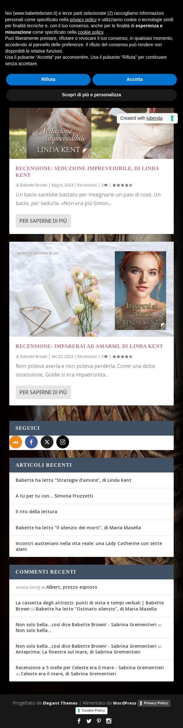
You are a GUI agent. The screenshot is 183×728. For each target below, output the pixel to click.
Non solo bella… (34, 630)
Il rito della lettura (36, 511)
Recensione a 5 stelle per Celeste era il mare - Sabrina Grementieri (90, 667)
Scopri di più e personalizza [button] (91, 94)
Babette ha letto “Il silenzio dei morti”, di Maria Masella (78, 527)
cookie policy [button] (90, 32)
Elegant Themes (60, 703)
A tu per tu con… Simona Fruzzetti (54, 496)
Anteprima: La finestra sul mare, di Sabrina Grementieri (78, 652)
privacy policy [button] (83, 19)
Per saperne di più (43, 220)
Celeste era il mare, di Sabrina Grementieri (68, 674)
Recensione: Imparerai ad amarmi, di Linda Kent (89, 346)
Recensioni (87, 185)
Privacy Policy (156, 703)
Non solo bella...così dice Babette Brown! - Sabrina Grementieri (86, 624)
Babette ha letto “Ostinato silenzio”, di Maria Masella (96, 609)
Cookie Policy (93, 710)
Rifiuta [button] (48, 79)
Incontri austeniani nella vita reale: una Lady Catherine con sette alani (89, 546)
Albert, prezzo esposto (71, 587)
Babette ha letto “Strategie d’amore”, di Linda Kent (73, 480)
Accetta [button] (135, 79)
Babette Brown (33, 185)
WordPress (124, 703)
